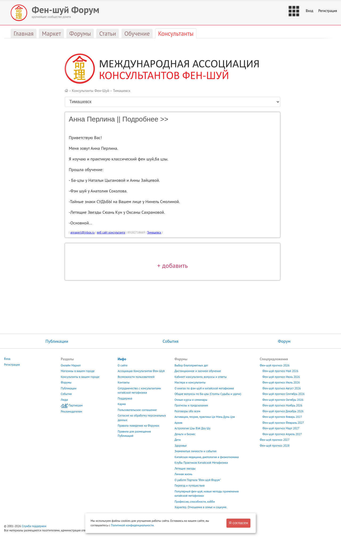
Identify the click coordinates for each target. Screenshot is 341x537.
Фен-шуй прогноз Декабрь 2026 (282, 411)
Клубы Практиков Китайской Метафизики (201, 463)
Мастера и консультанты (189, 382)
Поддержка (125, 398)
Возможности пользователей (136, 377)
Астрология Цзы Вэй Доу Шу (192, 428)
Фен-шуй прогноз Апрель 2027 (282, 434)
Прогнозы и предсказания (191, 405)
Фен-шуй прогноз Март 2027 (280, 428)
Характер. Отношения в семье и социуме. (200, 507)
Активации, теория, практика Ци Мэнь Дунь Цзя (204, 417)
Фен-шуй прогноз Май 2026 (280, 371)
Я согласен (238, 523)
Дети (177, 440)
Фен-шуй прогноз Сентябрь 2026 (283, 394)
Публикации (57, 341)
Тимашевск (121, 90)
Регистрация (327, 11)
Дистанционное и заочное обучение (197, 371)
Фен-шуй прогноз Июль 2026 (281, 382)
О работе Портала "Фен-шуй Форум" (197, 480)
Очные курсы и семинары (190, 400)
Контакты (124, 382)
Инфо (122, 359)
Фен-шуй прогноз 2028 (275, 445)
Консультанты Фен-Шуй (90, 90)
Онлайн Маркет (71, 365)
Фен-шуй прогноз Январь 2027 (282, 417)
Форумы (66, 382)
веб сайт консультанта (111, 232)
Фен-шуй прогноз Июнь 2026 (281, 377)
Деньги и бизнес (185, 434)
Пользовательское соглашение (137, 410)
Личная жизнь (183, 474)
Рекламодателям (71, 411)
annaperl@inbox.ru (82, 232)
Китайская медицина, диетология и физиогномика (206, 457)
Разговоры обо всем (187, 411)
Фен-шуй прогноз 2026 (275, 365)
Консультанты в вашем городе (80, 377)
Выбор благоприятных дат (191, 365)
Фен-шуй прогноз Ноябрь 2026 (282, 405)
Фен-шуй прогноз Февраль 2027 (283, 423)
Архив (178, 423)
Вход (309, 11)
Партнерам (75, 405)
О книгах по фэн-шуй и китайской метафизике (204, 388)
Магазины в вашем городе (78, 371)
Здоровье (180, 445)
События (170, 341)
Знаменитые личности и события (195, 451)
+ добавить (172, 265)
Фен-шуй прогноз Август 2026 (281, 388)
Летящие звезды (185, 468)
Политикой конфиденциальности (132, 525)
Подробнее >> (145, 119)
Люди (64, 400)
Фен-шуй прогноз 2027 (275, 440)
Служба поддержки (34, 526)
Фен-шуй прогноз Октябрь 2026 (282, 400)
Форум (284, 341)
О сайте (123, 365)
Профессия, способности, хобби (194, 501)
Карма (122, 404)
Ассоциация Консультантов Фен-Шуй (141, 371)
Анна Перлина (92, 119)
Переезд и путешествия (189, 485)
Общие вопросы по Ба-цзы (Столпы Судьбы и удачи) (207, 394)
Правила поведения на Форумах (138, 425)
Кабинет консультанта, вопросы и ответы (200, 377)
